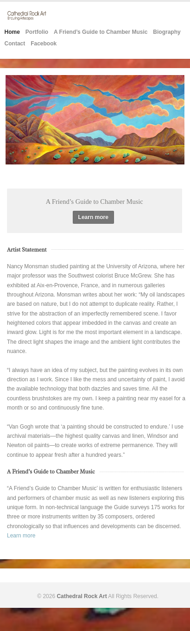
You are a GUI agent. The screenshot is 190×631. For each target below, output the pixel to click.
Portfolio (36, 32)
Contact (15, 43)
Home (12, 32)
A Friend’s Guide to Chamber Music (100, 32)
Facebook (44, 43)
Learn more (93, 217)
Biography (166, 32)
